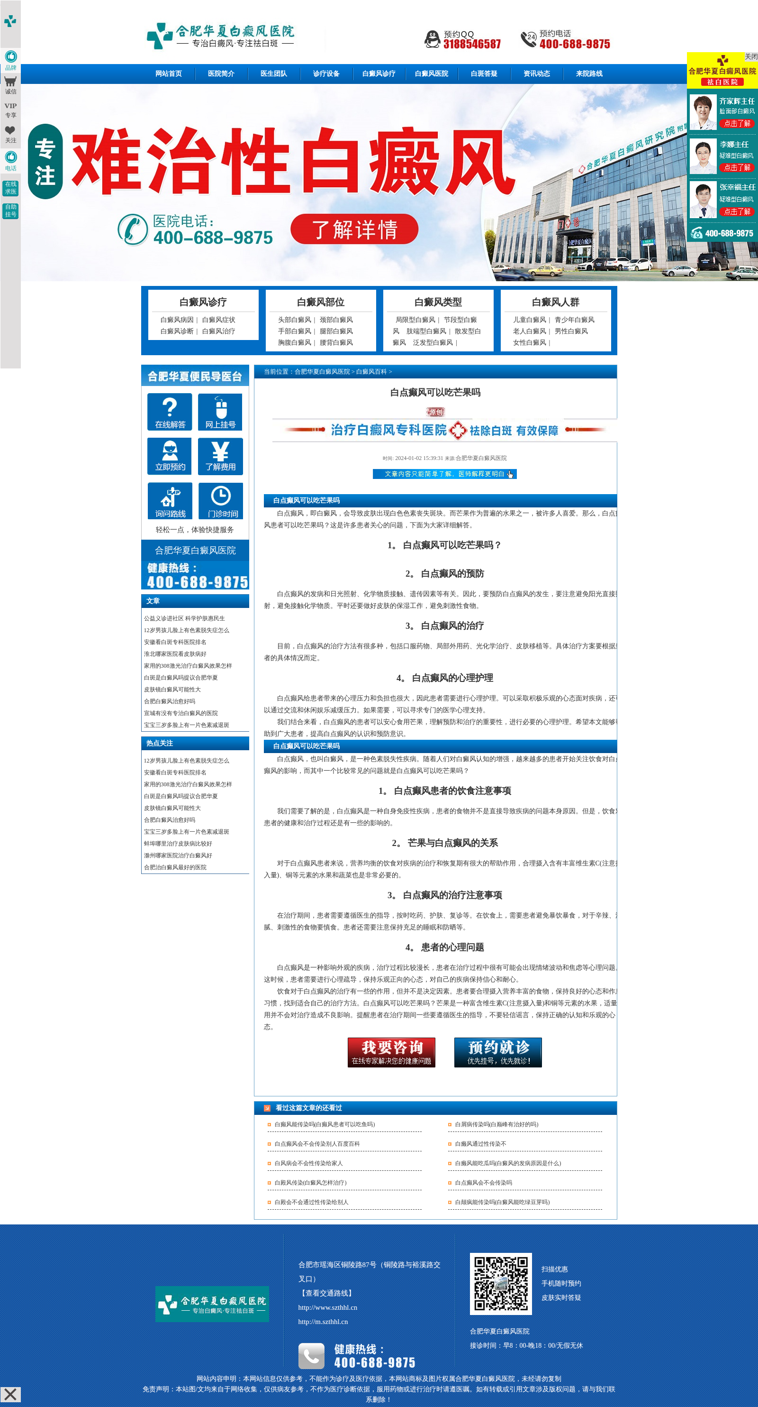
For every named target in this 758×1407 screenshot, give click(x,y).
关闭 (751, 56)
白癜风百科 (371, 371)
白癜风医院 (431, 73)
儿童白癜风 (529, 319)
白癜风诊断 (177, 331)
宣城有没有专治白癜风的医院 (181, 713)
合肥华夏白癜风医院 (322, 371)
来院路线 (589, 73)
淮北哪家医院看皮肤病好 (175, 654)
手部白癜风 (294, 331)
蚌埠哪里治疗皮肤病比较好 (178, 843)
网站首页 (168, 73)
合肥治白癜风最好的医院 (175, 867)
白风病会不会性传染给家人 (309, 1163)
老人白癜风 (529, 331)
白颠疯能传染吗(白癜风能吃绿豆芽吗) (502, 1202)
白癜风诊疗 (379, 73)
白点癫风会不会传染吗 (483, 1182)
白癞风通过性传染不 (480, 1143)
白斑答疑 (484, 73)
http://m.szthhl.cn (323, 1321)
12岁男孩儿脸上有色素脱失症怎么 (186, 630)
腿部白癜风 (336, 331)
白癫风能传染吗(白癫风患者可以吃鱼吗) (325, 1124)
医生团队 (274, 73)
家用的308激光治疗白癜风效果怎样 (188, 665)
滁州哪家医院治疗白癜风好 (178, 855)
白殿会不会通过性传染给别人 (312, 1202)
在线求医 (11, 188)
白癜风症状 (218, 319)
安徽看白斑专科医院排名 (175, 642)
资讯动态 (536, 73)
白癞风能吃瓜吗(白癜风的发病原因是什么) (508, 1163)
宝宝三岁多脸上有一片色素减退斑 (186, 725)
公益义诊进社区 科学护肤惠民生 (184, 618)
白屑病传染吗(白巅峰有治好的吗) (497, 1124)
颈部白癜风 (336, 319)
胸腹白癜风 (294, 342)
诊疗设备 (326, 73)
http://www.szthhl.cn (328, 1307)
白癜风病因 (177, 319)
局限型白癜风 (415, 319)
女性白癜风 (529, 342)
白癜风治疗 (218, 331)
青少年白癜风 (575, 319)
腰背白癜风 (336, 342)
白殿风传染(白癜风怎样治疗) (311, 1182)
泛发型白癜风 (433, 342)
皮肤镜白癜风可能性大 (172, 689)
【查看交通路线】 (326, 1293)
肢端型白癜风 (426, 331)
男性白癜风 (571, 331)
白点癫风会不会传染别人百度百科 (317, 1143)
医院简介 (221, 73)
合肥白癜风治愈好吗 (169, 701)
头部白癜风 (294, 319)
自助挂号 (11, 210)
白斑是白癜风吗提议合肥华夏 (181, 677)
